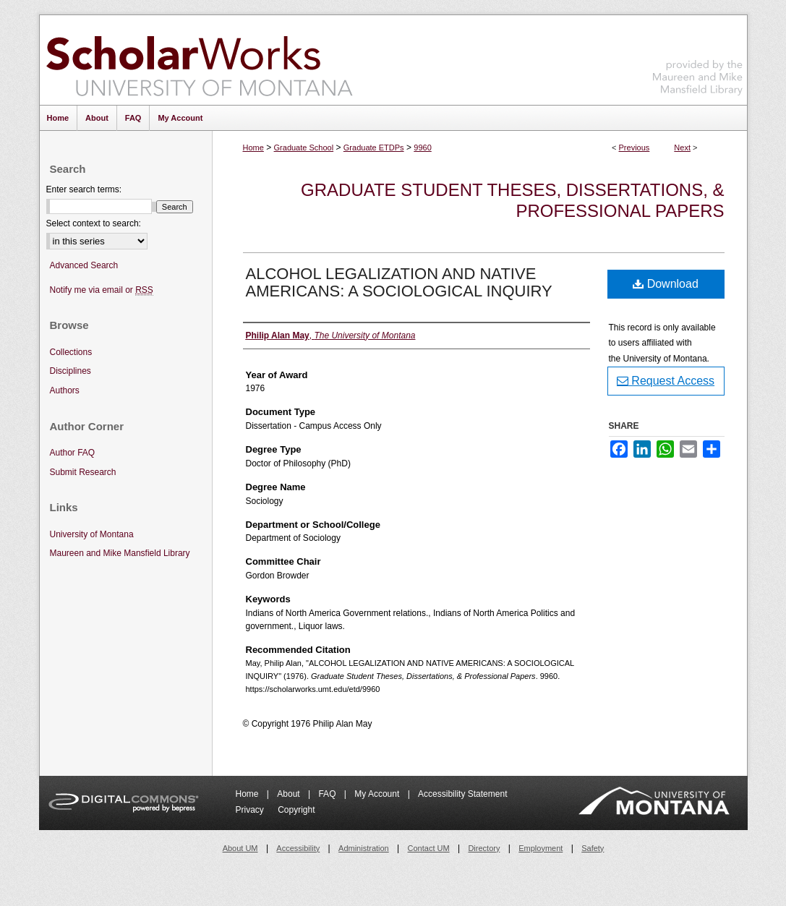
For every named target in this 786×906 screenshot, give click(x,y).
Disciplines (70, 371)
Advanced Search (84, 265)
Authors (65, 390)
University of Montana (92, 534)
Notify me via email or (101, 290)
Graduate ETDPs (373, 147)
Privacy (251, 810)
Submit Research (83, 472)
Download (666, 284)
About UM (240, 848)
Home (253, 147)
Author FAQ (72, 453)
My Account (377, 794)
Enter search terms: (84, 189)
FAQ (328, 794)
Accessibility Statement (462, 794)
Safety (592, 848)
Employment (540, 848)
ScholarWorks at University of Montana (199, 60)
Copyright (296, 810)
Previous (634, 147)
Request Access (665, 381)
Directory (484, 848)
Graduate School (304, 147)
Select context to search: (93, 223)
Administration (363, 848)
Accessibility (298, 848)
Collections (71, 352)
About (289, 794)
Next (682, 147)
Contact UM (429, 848)
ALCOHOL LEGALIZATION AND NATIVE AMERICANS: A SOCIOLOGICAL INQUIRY (399, 282)
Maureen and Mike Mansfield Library (698, 57)
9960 (422, 147)
